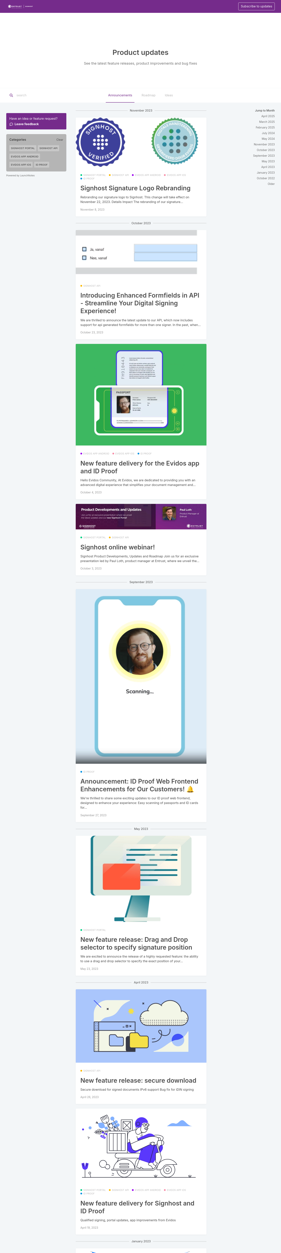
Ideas (169, 95)
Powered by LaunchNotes (20, 175)
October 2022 (266, 178)
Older (271, 183)
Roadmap (148, 95)
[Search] (40, 95)
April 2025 (268, 116)
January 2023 (266, 172)
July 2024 (268, 133)
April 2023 (268, 167)
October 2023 (266, 150)
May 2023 (268, 161)
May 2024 (268, 138)
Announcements (120, 95)
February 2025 (265, 127)
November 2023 (264, 144)
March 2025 (267, 121)
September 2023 (264, 155)
